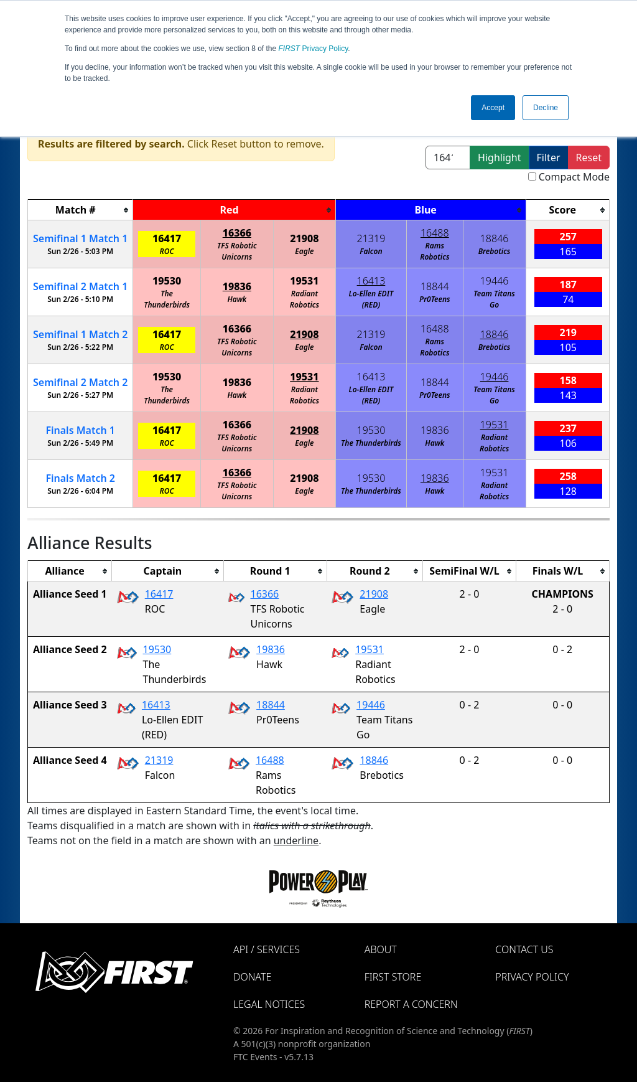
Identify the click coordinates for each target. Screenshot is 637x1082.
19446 (494, 281)
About (381, 949)
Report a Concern (411, 1004)
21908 (304, 238)
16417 (166, 238)
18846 (494, 238)
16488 (435, 233)
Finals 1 (80, 430)
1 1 (80, 238)
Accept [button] (492, 107)
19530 (166, 281)
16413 (371, 281)
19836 (237, 286)
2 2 (80, 382)
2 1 (80, 286)
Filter (548, 157)
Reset (589, 157)
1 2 (80, 334)
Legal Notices (269, 1004)
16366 (237, 233)
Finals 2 (80, 478)
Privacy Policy (313, 48)
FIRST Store (393, 977)
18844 (435, 286)
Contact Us (524, 949)
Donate (252, 977)
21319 (371, 238)
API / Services (266, 949)
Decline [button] (545, 107)
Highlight (499, 157)
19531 (304, 281)
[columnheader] (80, 210)
